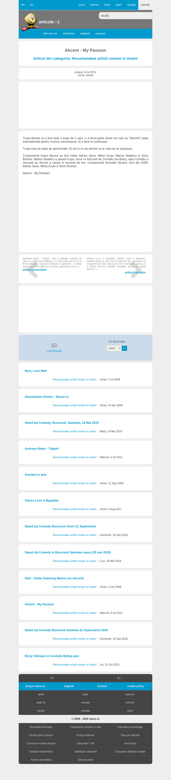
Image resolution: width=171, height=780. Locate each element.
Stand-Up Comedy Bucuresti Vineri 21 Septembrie (60, 526)
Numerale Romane (41, 727)
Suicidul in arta (35, 474)
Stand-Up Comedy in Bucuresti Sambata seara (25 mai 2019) (68, 552)
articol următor (116, 265)
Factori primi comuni (41, 735)
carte (130, 710)
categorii (85, 33)
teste (107, 4)
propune (100, 33)
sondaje (85, 710)
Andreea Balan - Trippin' (42, 448)
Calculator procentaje (130, 727)
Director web (85, 759)
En (31, 4)
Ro (23, 4)
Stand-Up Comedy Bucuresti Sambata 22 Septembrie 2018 (66, 630)
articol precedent (52, 264)
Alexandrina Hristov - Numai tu (47, 396)
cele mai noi (50, 33)
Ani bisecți (130, 743)
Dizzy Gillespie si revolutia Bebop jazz (52, 656)
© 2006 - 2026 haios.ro (85, 718)
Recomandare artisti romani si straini (75, 379)
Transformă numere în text (85, 727)
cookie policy (135, 686)
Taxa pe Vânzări (130, 735)
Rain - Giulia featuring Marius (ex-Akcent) (54, 578)
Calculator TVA (85, 743)
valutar (41, 710)
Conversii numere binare (40, 743)
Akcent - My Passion (39, 604)
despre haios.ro (35, 686)
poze (82, 4)
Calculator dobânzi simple (130, 751)
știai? (118, 4)
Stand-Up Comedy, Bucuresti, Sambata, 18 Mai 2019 (62, 422)
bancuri (94, 4)
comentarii (68, 33)
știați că (40, 702)
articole (145, 4)
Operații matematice (41, 751)
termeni (102, 686)
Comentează (54, 351)
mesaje (131, 4)
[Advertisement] (85, 105)
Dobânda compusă (85, 751)
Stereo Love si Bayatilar (42, 500)
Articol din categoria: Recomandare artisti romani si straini (85, 58)
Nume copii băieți (41, 759)
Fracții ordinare (86, 735)
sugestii (69, 686)
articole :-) (39, 22)
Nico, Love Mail (36, 371)
